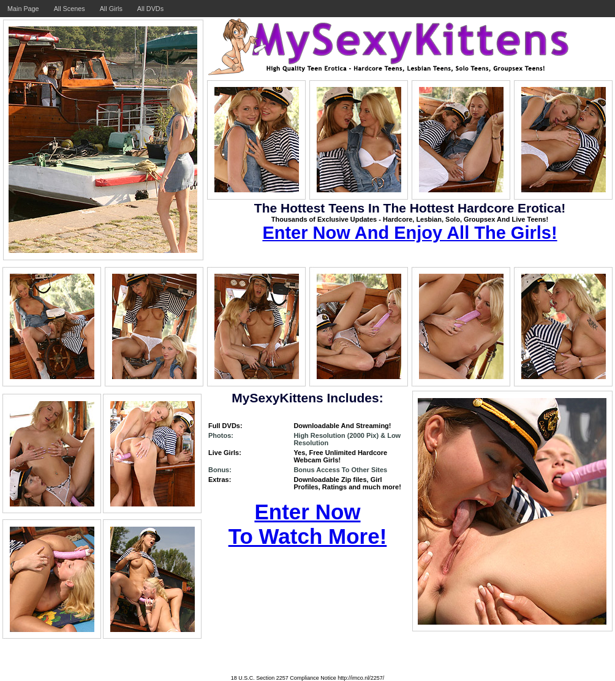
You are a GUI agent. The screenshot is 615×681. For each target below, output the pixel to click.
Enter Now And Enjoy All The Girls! (409, 233)
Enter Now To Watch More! (307, 524)
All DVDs (150, 8)
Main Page (23, 8)
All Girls (111, 8)
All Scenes (69, 8)
